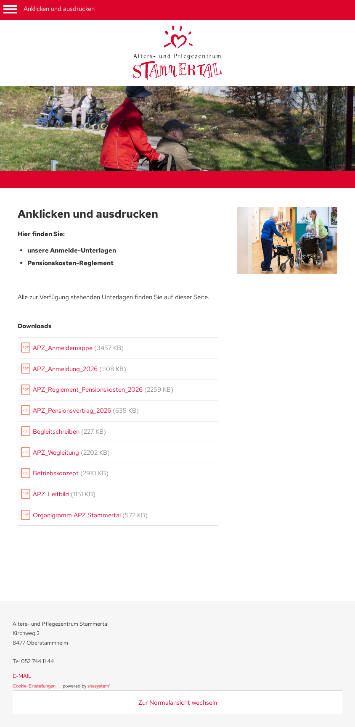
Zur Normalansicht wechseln (177, 702)
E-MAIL (22, 676)
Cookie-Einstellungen (34, 686)
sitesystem (98, 686)
